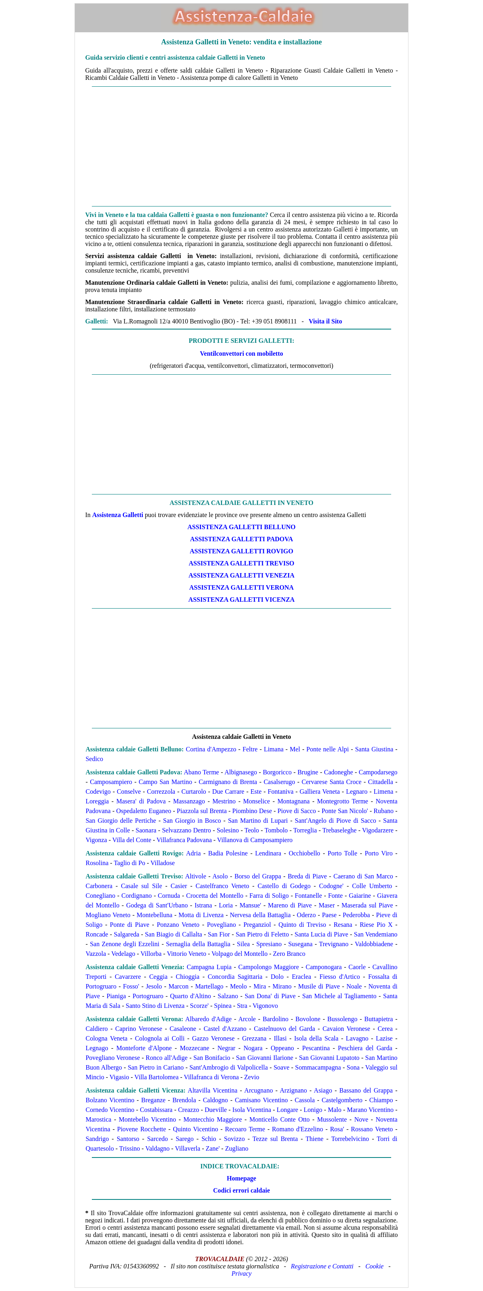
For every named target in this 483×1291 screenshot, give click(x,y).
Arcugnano (258, 1090)
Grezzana (254, 1038)
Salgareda (126, 934)
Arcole (247, 1019)
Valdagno (157, 1148)
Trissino (129, 1148)
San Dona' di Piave (270, 996)
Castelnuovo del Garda (284, 1028)
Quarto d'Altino (190, 996)
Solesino (228, 830)
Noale (354, 986)
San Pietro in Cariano (156, 1067)
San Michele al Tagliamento (339, 996)
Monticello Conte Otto (279, 1119)
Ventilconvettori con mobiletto (241, 353)
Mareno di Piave (290, 905)
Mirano (282, 986)
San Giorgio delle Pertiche (120, 820)
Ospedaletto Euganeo (143, 810)
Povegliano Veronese (112, 1057)
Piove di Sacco (297, 810)
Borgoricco (277, 772)
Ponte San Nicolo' (344, 810)
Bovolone (307, 1019)
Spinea (223, 1005)
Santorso (128, 1138)
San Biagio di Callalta (173, 934)
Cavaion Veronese (346, 1028)
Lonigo (313, 1109)
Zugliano (237, 1148)
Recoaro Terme (245, 1129)
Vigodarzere (378, 830)
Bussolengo (343, 1019)
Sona (353, 1067)
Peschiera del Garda (365, 1048)
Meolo (238, 986)
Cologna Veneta (106, 1038)
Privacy (242, 1273)
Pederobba (356, 914)
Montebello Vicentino (147, 1119)
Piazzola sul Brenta (202, 810)
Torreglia (305, 830)
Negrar (226, 1048)
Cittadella (380, 781)
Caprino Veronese (138, 1028)
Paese (329, 914)
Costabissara (156, 1109)
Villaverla (187, 1148)
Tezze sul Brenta (275, 1138)
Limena (383, 791)
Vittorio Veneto (186, 953)
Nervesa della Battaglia (260, 914)
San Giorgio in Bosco (192, 820)
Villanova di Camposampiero (254, 839)
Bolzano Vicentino (109, 1100)
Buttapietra (378, 1019)
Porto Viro (378, 853)
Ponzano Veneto (178, 924)
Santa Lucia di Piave (321, 934)
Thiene (314, 1138)
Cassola (305, 1100)
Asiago (323, 1090)
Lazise (384, 1038)
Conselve (129, 791)
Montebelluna (154, 914)
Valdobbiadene (374, 944)
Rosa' (337, 1129)
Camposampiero (111, 781)
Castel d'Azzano (224, 1028)
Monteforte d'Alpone (144, 1048)
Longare (287, 1109)
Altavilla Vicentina (212, 1090)
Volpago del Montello (239, 953)
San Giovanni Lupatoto (329, 1057)
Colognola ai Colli (159, 1038)
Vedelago (123, 953)
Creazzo (188, 1109)
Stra (242, 1005)
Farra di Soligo (269, 895)
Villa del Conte (131, 839)
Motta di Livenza (201, 914)
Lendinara (268, 853)
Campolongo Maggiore (268, 967)
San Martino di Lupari (258, 820)
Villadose (162, 862)
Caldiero (96, 1028)
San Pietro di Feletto (262, 934)
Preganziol (257, 924)
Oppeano (282, 1048)
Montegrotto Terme (342, 801)
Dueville (216, 1109)
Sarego (184, 1138)
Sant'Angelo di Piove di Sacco (335, 820)
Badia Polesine (228, 853)
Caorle (357, 967)
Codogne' (331, 885)
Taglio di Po (129, 862)
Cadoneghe (338, 772)
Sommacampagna (318, 1067)
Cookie (374, 1266)
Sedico (94, 758)
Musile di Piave (319, 986)
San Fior (219, 934)
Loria (226, 905)
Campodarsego (378, 772)
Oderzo (306, 914)
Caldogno (215, 1100)
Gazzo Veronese (213, 1038)
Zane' (212, 1148)
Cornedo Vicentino (109, 1109)
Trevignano (333, 944)
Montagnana (294, 801)
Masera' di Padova (141, 801)
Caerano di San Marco (363, 876)
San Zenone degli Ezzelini (125, 944)
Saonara (146, 830)
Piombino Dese (252, 810)
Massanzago (189, 801)
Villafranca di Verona (211, 1077)
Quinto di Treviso (302, 924)
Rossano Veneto (372, 1129)
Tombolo (276, 830)
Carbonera (98, 885)
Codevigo (97, 791)
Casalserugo (279, 781)
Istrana (203, 905)
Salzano (228, 996)
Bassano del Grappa (366, 1090)
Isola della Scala (316, 1038)
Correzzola (161, 791)
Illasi (280, 1038)
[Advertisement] (241, 146)
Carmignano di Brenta (227, 781)
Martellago (209, 986)
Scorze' (199, 1005)
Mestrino (224, 801)
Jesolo (154, 986)
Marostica (98, 1119)
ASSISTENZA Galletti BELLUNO (241, 526)
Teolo (252, 830)
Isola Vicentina (251, 1109)
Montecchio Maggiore (212, 1119)
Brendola (184, 1100)
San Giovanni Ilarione (264, 1057)
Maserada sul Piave (367, 905)
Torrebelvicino (350, 1138)
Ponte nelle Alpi (328, 749)
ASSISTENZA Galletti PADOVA (241, 539)
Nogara (253, 1048)
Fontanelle (308, 895)
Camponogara (324, 967)
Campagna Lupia (209, 967)
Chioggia (187, 976)
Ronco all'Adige (166, 1057)
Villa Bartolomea (157, 1077)
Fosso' (131, 986)
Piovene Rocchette (141, 1129)
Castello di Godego (284, 885)
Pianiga (116, 996)
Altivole (195, 876)
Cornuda (169, 895)
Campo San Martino (165, 781)
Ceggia (158, 976)
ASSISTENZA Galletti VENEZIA (241, 575)
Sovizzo (234, 1138)
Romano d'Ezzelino (297, 1129)
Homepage (241, 1178)
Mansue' (250, 905)
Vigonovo (265, 1005)
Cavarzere (128, 976)
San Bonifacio (211, 1057)
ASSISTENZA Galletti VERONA (241, 587)
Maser (327, 905)
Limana (274, 749)
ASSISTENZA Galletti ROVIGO (241, 551)
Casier (178, 885)
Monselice (256, 801)
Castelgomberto (341, 1100)
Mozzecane (194, 1048)
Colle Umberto (372, 885)
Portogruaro (148, 996)
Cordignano (136, 895)
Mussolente (332, 1119)
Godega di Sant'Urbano (157, 905)
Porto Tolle (342, 853)
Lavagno (357, 1038)
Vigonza (96, 839)
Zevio (251, 1077)
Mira (259, 986)
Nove (361, 1119)
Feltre (250, 749)
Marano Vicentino (370, 1109)
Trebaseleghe (339, 830)
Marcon (178, 986)
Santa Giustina (374, 749)
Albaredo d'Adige (208, 1019)
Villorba (151, 953)
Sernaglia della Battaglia (198, 944)
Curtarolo (193, 791)
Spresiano (269, 944)
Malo (335, 1109)
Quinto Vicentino (195, 1129)
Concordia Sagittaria (235, 976)
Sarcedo (157, 1138)
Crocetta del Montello (214, 895)
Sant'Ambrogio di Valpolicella (228, 1067)
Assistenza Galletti (117, 514)
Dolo (277, 976)
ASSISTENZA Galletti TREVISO (241, 563)
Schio (208, 1138)
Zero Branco (289, 953)
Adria (193, 853)
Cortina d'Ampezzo (211, 749)
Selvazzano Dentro (186, 830)
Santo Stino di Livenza (155, 1005)
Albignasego (240, 772)
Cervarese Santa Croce (332, 781)
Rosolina (96, 862)
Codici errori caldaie (241, 1190)
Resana (343, 924)
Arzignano (293, 1090)
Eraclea (301, 976)
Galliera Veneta (320, 791)
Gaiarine (360, 895)
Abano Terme (201, 772)
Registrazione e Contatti (322, 1266)
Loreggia (97, 801)
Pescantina (316, 1048)
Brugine (307, 772)
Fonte (335, 895)
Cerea (384, 1028)
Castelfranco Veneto (222, 885)
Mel (295, 749)
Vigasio (119, 1077)
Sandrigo (97, 1138)
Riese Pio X (376, 924)
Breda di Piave (307, 876)
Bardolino (275, 1019)
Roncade (96, 934)
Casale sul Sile (141, 885)
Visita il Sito (325, 321)
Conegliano (100, 895)
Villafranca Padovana (184, 839)
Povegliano (221, 924)
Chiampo (381, 1100)
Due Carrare (228, 791)
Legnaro (356, 791)
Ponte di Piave (129, 924)
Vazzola (95, 953)
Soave (281, 1067)
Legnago (96, 1048)
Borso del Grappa (257, 876)
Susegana (300, 944)
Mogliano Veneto (107, 914)
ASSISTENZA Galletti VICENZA (242, 599)
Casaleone (183, 1028)
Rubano (383, 810)
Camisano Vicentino (261, 1100)
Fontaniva (281, 791)
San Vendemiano (376, 934)
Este (256, 791)
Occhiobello (304, 853)
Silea (243, 944)
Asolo (220, 876)
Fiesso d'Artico (339, 976)
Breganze (153, 1100)
